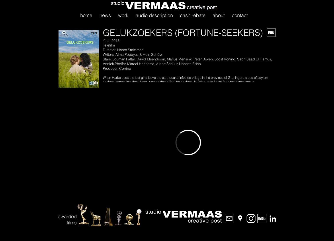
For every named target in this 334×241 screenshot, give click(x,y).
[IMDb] (261, 218)
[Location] (240, 218)
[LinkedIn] (272, 218)
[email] (229, 218)
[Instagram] (251, 218)
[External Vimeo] (188, 142)
